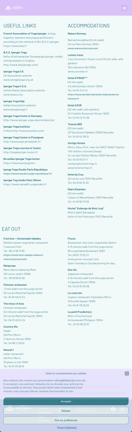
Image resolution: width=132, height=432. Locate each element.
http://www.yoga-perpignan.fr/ (22, 141)
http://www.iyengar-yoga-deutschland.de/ (29, 120)
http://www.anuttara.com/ (28, 130)
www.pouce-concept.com (83, 259)
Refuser (66, 410)
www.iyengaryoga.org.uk (18, 79)
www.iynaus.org (13, 94)
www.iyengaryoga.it (15, 109)
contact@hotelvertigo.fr (82, 163)
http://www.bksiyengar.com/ (20, 64)
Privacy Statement (66, 427)
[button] (127, 373)
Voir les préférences (66, 420)
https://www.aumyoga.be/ (19, 162)
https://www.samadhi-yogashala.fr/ (25, 184)
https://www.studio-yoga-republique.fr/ (27, 173)
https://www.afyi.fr (15, 45)
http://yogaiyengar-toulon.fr (20, 152)
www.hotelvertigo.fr (80, 167)
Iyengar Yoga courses (16, 148)
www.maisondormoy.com (83, 48)
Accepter (66, 401)
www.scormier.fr (78, 71)
